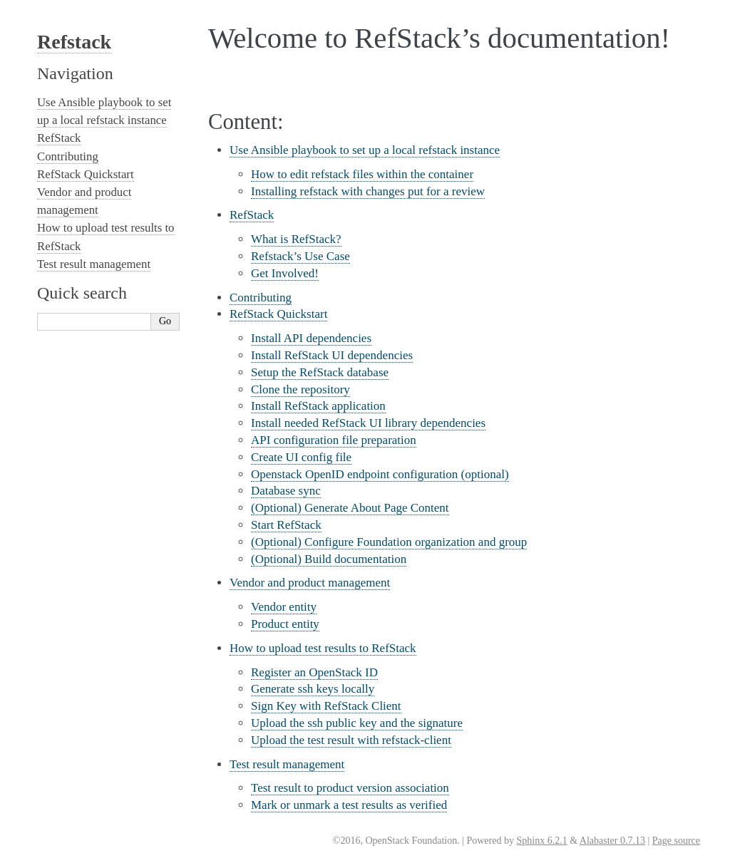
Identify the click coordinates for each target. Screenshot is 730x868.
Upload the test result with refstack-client (351, 740)
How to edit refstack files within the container (362, 174)
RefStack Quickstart (278, 314)
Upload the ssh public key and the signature (357, 723)
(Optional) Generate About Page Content (350, 508)
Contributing (261, 297)
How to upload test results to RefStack (323, 648)
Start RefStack (286, 525)
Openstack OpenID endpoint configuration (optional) (380, 474)
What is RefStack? (296, 239)
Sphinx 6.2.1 (541, 840)
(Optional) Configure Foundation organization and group (389, 542)
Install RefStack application (318, 406)
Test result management (287, 764)
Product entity (285, 624)
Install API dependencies (311, 338)
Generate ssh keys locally (312, 689)
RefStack (252, 215)
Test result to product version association (350, 788)
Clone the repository (300, 389)
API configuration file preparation (333, 440)
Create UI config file (301, 457)
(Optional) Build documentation (328, 559)
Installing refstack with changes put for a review (368, 191)
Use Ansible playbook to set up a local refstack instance (365, 150)
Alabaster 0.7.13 (612, 840)
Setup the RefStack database (320, 372)
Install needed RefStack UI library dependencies (368, 423)
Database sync (286, 490)
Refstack (74, 42)
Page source (676, 840)
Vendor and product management (310, 582)
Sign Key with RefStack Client (326, 706)
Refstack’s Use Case (300, 256)
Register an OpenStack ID (314, 672)
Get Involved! (285, 273)
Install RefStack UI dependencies (332, 355)
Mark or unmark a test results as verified (349, 805)
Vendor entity (284, 607)
